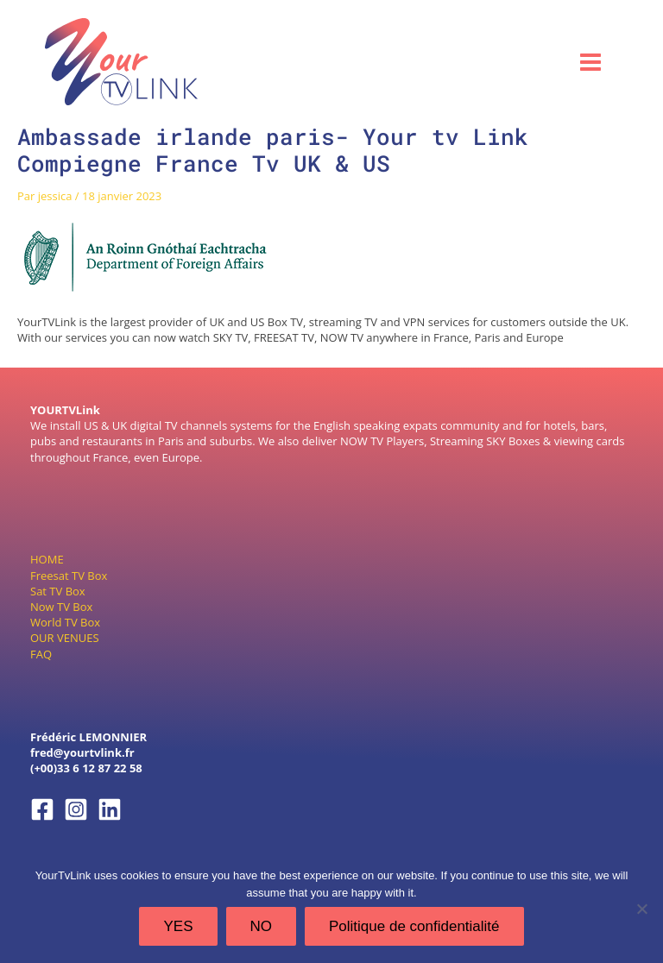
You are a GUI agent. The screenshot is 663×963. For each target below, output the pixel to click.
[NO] (641, 908)
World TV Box (65, 622)
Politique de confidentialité (414, 926)
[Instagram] (76, 809)
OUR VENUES (64, 637)
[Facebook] (42, 809)
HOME (47, 559)
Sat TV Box (57, 591)
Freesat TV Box (68, 575)
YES (178, 926)
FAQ (41, 654)
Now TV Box (61, 606)
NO (261, 926)
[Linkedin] (110, 809)
